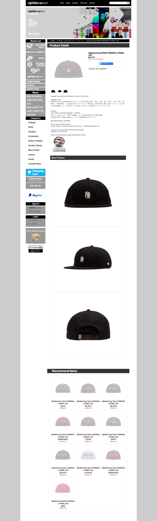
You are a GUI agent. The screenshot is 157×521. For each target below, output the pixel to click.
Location (75, 3)
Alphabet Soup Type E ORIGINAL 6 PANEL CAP (88, 403)
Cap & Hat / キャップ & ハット (74, 41)
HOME (52, 41)
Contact (92, 3)
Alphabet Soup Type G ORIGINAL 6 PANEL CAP (63, 470)
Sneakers (32, 132)
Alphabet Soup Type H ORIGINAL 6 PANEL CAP (88, 470)
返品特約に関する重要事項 (98, 69)
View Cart (83, 3)
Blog (68, 3)
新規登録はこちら (35, 208)
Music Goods (33, 150)
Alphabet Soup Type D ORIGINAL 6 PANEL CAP (113, 403)
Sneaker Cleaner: (35, 145)
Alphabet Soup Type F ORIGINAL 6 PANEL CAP (63, 403)
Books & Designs (35, 141)
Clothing (31, 122)
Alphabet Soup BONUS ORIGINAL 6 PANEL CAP (63, 503)
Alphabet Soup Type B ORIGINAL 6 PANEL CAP (88, 437)
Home (62, 3)
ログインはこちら (35, 211)
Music (30, 127)
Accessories (33, 136)
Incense (31, 155)
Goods (31, 159)
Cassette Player (34, 164)
